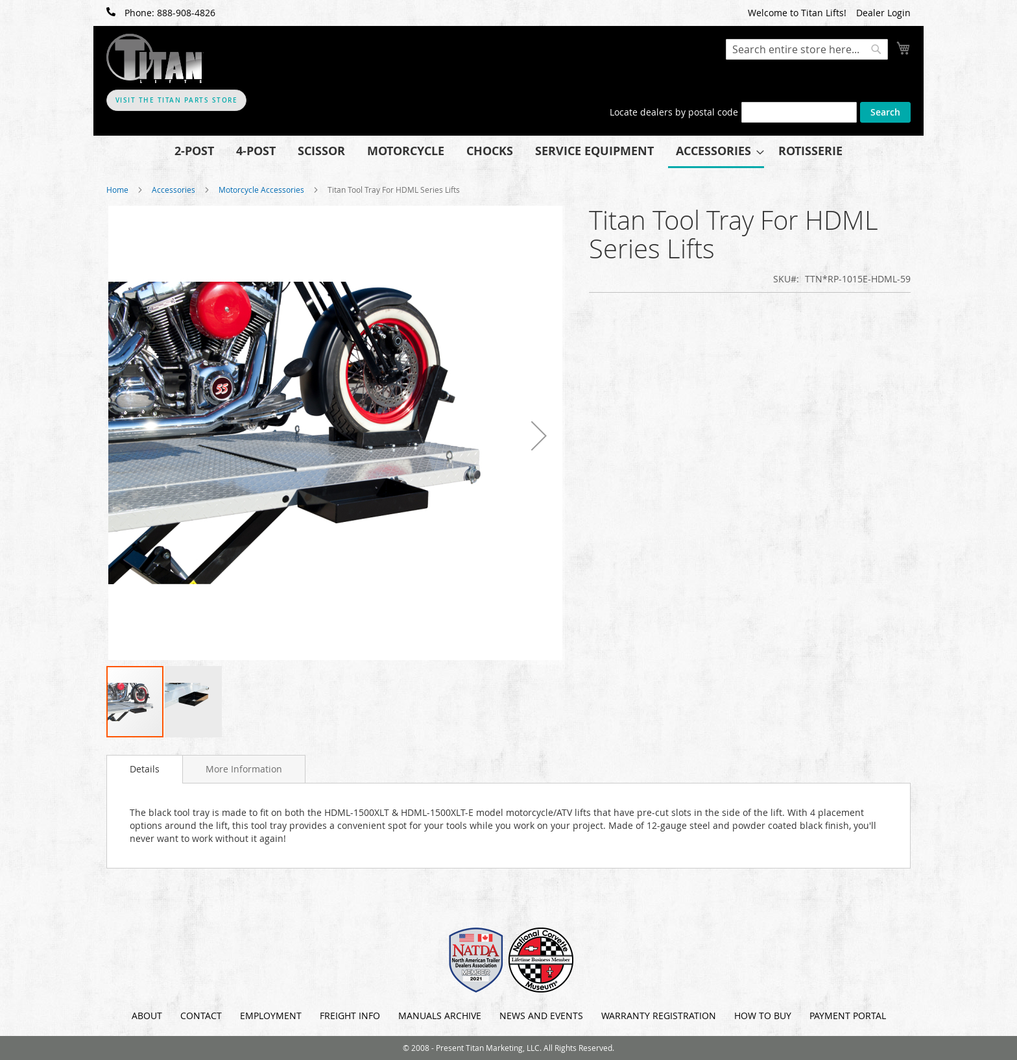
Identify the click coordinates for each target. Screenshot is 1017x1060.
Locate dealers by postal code (674, 112)
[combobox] (807, 49)
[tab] (144, 769)
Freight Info (350, 1015)
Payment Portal (847, 1015)
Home (117, 189)
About (147, 1015)
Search (885, 112)
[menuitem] (194, 151)
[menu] (508, 152)
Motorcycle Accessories (262, 189)
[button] (539, 435)
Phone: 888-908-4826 (160, 12)
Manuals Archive (439, 1015)
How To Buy (762, 1015)
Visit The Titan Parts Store (176, 100)
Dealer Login (883, 12)
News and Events (541, 1015)
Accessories (173, 189)
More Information (244, 769)
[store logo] (155, 58)
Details (145, 769)
